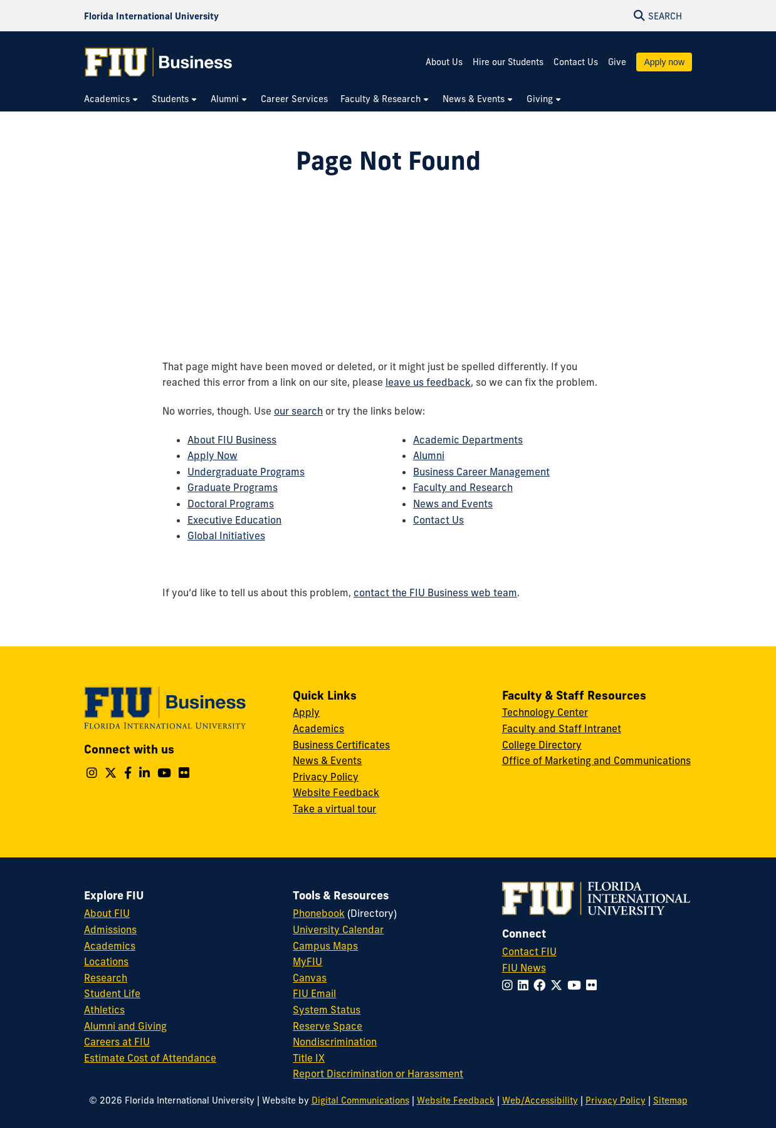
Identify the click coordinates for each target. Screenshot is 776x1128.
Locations (106, 961)
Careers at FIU (117, 1041)
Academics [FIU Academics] (109, 945)
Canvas (310, 977)
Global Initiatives (226, 535)
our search (298, 411)
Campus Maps (325, 945)
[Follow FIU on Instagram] (510, 985)
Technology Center (545, 712)
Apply (306, 712)
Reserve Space (327, 1026)
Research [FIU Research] (105, 977)
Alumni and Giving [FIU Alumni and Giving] (125, 1026)
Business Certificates (341, 744)
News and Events (453, 503)
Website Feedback (336, 792)
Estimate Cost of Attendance (150, 1058)
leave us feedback (428, 382)
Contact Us (575, 62)
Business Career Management (481, 471)
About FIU (107, 913)
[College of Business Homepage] (158, 62)
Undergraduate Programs (246, 471)
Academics (318, 728)
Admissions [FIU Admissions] (110, 929)
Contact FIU (529, 951)
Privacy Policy (326, 776)
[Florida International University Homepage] (151, 15)
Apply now (664, 62)
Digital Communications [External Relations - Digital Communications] (360, 1100)
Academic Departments (468, 439)
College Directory (542, 744)
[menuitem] (111, 99)
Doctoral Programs (230, 503)
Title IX (309, 1058)
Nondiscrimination (335, 1041)
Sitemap (670, 1100)
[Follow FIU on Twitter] (558, 985)
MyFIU (307, 961)
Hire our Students (508, 62)
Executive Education (234, 520)
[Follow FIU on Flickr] (594, 985)
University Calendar (338, 929)
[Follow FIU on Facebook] (541, 985)
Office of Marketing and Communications (596, 760)
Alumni (428, 455)
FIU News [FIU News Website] (524, 967)
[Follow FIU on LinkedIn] (525, 985)
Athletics (104, 1009)
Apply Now (212, 455)
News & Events (327, 760)
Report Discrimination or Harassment (378, 1073)
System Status (326, 1009)
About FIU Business (231, 439)
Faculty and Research (463, 487)
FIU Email (314, 993)
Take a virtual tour (334, 808)
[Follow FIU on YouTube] (576, 985)
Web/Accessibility (540, 1100)
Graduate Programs (232, 487)
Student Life (112, 993)
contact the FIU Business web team (435, 592)
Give (617, 62)
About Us (444, 62)
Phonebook (319, 913)
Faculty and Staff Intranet (561, 728)
